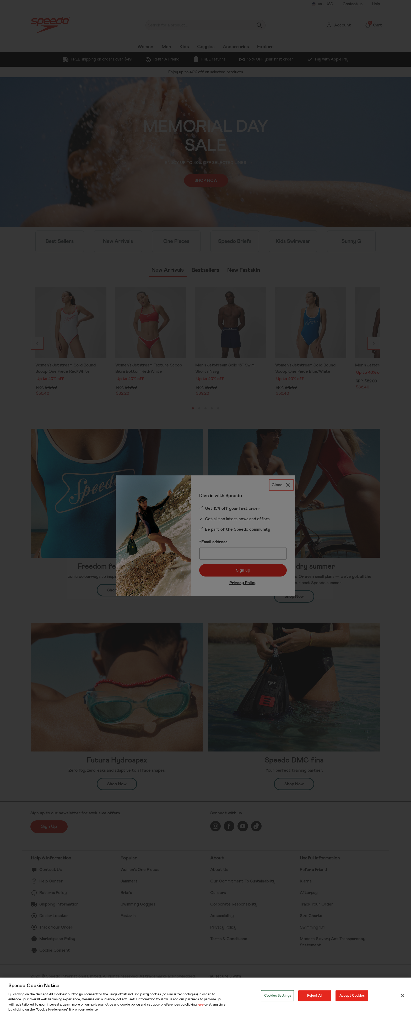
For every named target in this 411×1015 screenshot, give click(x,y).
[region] (205, 996)
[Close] (402, 996)
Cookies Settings (277, 995)
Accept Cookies (352, 995)
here (200, 1004)
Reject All (314, 995)
